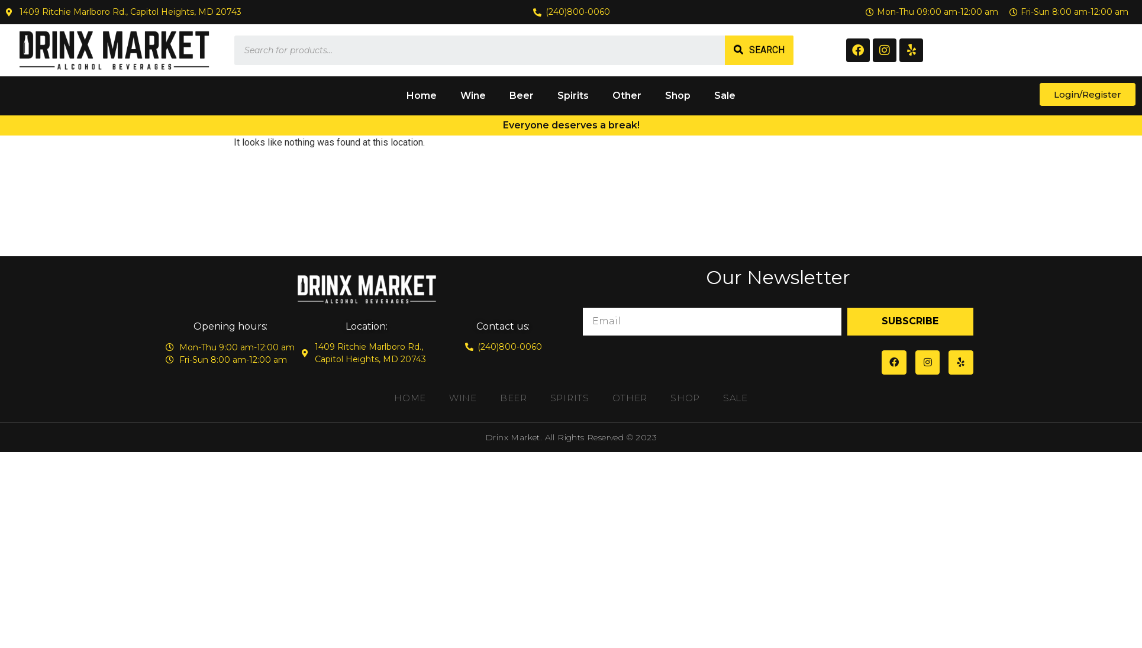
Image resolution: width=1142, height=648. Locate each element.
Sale (724, 95)
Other (626, 95)
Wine (473, 95)
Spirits (573, 95)
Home (422, 95)
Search (767, 50)
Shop (678, 95)
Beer (521, 95)
